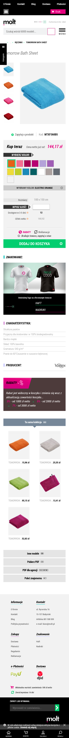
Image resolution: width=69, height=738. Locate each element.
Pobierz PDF (33, 561)
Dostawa (46, 4)
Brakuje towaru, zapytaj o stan (36, 235)
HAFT (38, 303)
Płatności (61, 4)
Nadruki (39, 646)
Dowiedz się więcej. (28, 727)
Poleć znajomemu (33, 578)
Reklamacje (16, 656)
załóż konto (29, 11)
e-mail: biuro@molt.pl (45, 623)
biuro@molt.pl (6, 11)
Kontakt (21, 4)
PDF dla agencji (29, 570)
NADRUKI (40, 310)
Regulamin (15, 651)
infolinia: (13, 11)
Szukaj (51, 31)
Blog (33, 4)
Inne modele (33, 553)
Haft (38, 641)
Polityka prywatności (20, 623)
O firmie (7, 4)
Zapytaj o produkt (24, 134)
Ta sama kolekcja (33, 422)
